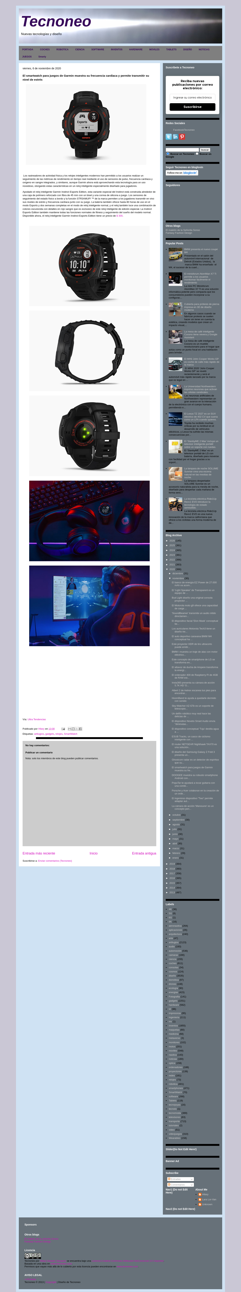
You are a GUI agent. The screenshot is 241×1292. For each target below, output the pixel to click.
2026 (172, 540)
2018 (172, 868)
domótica (174, 979)
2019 (172, 863)
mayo (175, 838)
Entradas (174, 1179)
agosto (176, 824)
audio (172, 946)
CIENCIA (80, 49)
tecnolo (173, 1108)
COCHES (45, 49)
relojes (59, 733)
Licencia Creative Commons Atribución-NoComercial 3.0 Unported (128, 1260)
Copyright (51, 1282)
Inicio (94, 853)
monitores (174, 1042)
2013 (172, 892)
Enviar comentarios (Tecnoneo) (55, 860)
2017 (172, 873)
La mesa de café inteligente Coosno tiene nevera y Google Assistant (200, 334)
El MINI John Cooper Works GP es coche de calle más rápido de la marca (201, 361)
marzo (175, 848)
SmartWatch (70, 733)
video (172, 1129)
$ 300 (120, 215)
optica (172, 1063)
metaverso (174, 1038)
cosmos (173, 971)
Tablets (172, 1100)
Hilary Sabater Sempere (53, 1260)
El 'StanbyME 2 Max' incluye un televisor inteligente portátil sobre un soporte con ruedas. (201, 444)
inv (170, 1021)
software (173, 1096)
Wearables (174, 1138)
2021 (172, 564)
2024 (172, 550)
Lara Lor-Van (209, 1199)
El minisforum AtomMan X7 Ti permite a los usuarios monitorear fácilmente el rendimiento (200, 278)
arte (171, 938)
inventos (173, 1025)
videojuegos (175, 1133)
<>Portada (30, 1279)
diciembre (177, 573)
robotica (173, 1084)
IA (170, 1009)
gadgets (49, 733)
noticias (173, 1059)
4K (170, 909)
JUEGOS (27, 56)
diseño (172, 975)
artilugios (39, 733)
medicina (173, 1033)
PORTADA (27, 49)
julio (174, 829)
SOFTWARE (97, 49)
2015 (172, 883)
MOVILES (154, 49)
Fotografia (174, 996)
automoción (175, 950)
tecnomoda (175, 1113)
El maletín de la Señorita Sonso (183, 230)
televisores (174, 1117)
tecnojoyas (174, 1104)
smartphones (176, 1088)
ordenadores (175, 1067)
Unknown (207, 1204)
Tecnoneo (56, 21)
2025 (172, 545)
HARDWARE (136, 49)
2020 (172, 569)
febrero (176, 853)
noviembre (178, 578)
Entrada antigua (144, 853)
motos (172, 1046)
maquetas (174, 1029)
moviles (173, 1050)
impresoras (175, 1013)
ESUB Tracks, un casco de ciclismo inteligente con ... (191, 738)
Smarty (42, 56)
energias (173, 992)
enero (175, 857)
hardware (174, 1004)
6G (170, 917)
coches (172, 963)
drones (172, 984)
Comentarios (176, 1184)
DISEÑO (187, 49)
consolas (173, 967)
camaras (173, 955)
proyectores (175, 1071)
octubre (176, 814)
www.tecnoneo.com (61, 1263)
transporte (174, 1121)
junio (175, 834)
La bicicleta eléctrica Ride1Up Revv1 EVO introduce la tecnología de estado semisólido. (200, 503)
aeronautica (175, 925)
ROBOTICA (62, 49)
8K (170, 921)
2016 (172, 878)
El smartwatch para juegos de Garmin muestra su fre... (192, 769)
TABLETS (171, 49)
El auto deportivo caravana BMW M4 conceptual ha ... (192, 638)
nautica (173, 1054)
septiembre (178, 819)
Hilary (205, 1194)
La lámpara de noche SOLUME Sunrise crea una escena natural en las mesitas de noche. (201, 473)
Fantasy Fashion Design (179, 232)
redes (172, 1075)
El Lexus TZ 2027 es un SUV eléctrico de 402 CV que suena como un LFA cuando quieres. (201, 416)
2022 (172, 559)
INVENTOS (116, 49)
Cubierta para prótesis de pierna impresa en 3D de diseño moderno (201, 307)
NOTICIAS (204, 49)
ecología (173, 988)
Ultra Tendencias (37, 719)
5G (170, 913)
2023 (172, 555)
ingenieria (174, 1017)
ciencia (172, 959)
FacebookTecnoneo (183, 129)
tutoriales (174, 1125)
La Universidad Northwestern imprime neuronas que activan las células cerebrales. (200, 389)
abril (174, 843)
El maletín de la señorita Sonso (41, 1238)
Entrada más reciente (39, 853)
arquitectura (175, 934)
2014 (172, 887)
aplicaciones (175, 930)
